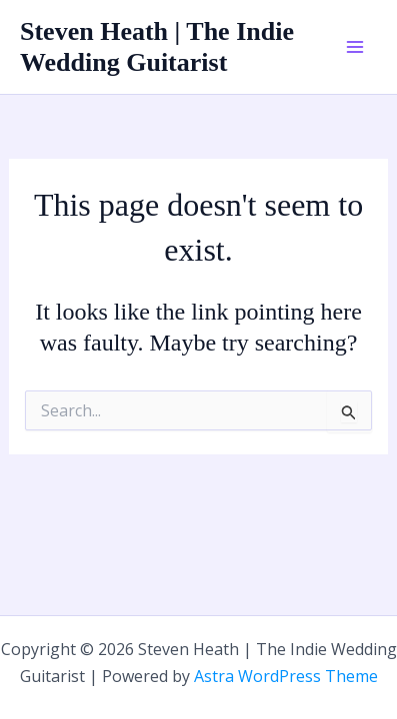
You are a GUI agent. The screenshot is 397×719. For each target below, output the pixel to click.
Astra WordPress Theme (286, 676)
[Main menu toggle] (355, 47)
